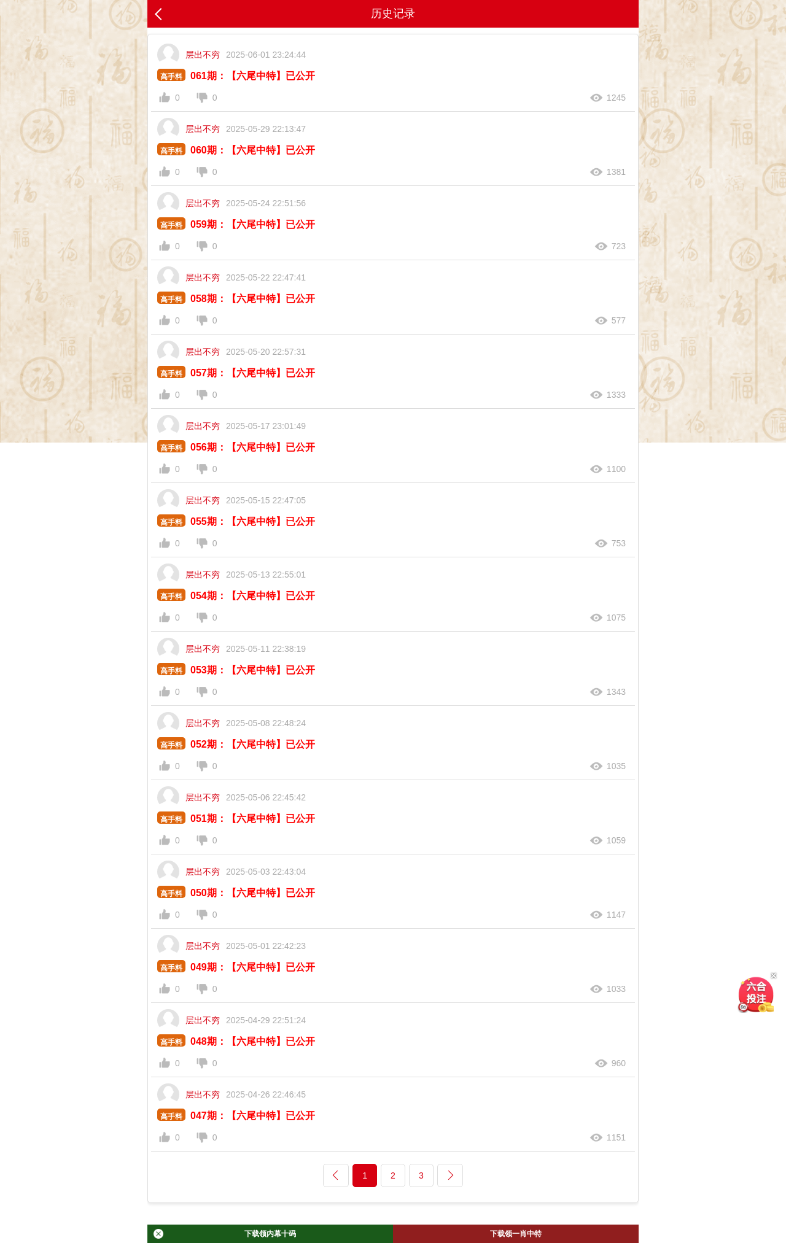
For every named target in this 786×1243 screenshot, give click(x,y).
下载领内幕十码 (225, 1234)
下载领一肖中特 (516, 1233)
